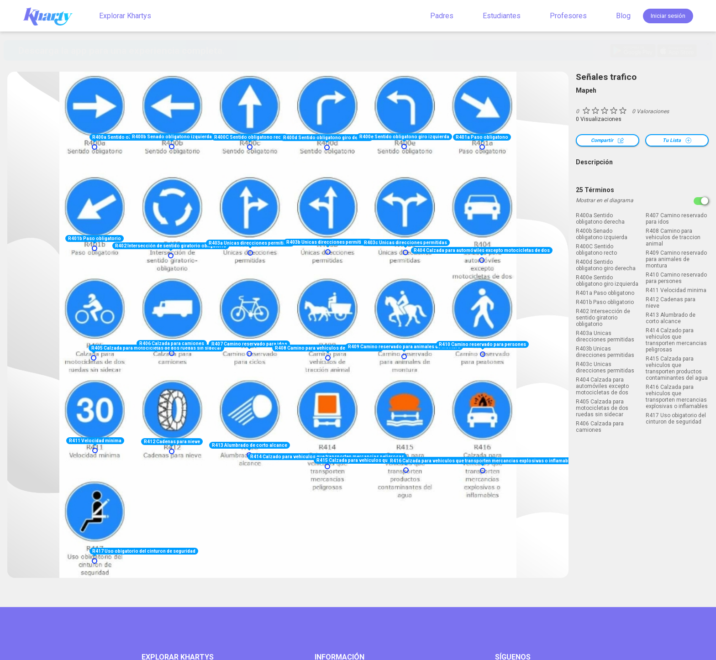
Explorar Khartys (125, 15)
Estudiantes (502, 15)
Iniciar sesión (668, 15)
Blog (623, 15)
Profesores (568, 15)
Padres (441, 15)
